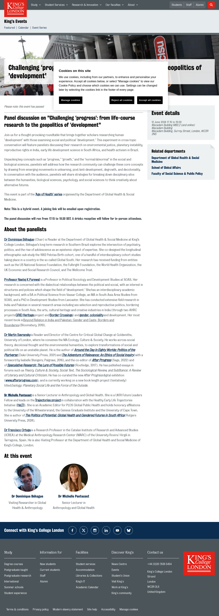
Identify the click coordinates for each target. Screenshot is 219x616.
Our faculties (116, 6)
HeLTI (20, 405)
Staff (189, 5)
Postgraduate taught (20, 571)
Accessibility (108, 609)
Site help (92, 609)
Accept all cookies (150, 100)
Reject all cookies (121, 100)
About (134, 6)
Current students (55, 571)
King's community (127, 594)
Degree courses (20, 565)
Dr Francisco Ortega (17, 430)
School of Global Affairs (166, 167)
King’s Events (15, 21)
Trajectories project (48, 400)
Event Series (39, 28)
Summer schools (20, 588)
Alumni (200, 5)
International (20, 582)
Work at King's (127, 588)
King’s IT (91, 582)
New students (55, 565)
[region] (111, 86)
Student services (91, 565)
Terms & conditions (17, 609)
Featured (9, 28)
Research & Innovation (88, 6)
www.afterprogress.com (21, 380)
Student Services (57, 6)
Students (177, 5)
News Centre (127, 565)
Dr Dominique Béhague (19, 239)
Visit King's (127, 582)
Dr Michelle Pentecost (73, 496)
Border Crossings (61, 315)
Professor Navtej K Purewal (22, 279)
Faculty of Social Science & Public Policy (177, 173)
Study (37, 6)
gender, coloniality (91, 315)
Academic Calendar (91, 588)
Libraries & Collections (91, 576)
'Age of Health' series (48, 194)
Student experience (20, 594)
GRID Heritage (24, 315)
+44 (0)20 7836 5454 (159, 564)
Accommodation (91, 571)
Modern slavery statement (68, 609)
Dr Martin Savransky (17, 335)
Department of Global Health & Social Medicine (175, 159)
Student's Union (127, 576)
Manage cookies (129, 609)
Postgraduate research (20, 576)
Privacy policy (41, 609)
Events (127, 571)
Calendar (23, 28)
